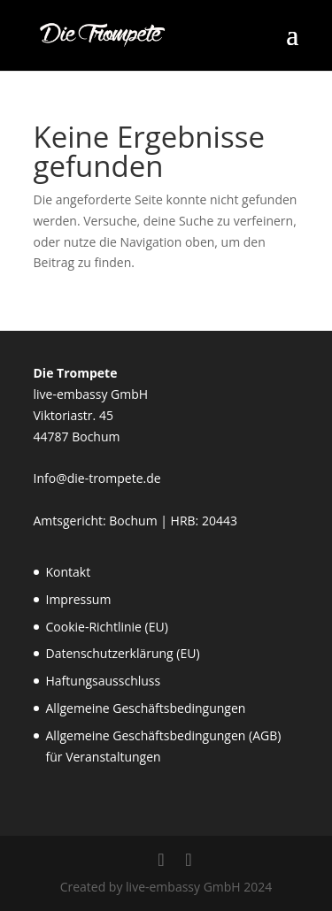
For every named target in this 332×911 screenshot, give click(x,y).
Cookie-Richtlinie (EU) (107, 626)
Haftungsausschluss (103, 680)
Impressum (79, 599)
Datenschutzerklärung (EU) (123, 653)
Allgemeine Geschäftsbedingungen (146, 708)
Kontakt (68, 571)
